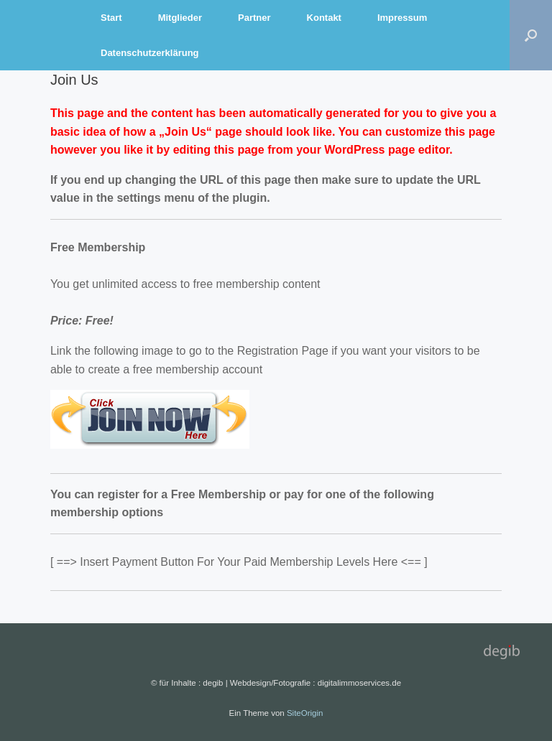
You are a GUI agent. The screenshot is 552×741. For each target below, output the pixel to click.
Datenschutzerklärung (150, 52)
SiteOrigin (305, 713)
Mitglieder (180, 17)
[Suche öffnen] (531, 35)
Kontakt (324, 17)
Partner (254, 17)
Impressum (402, 17)
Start (111, 17)
